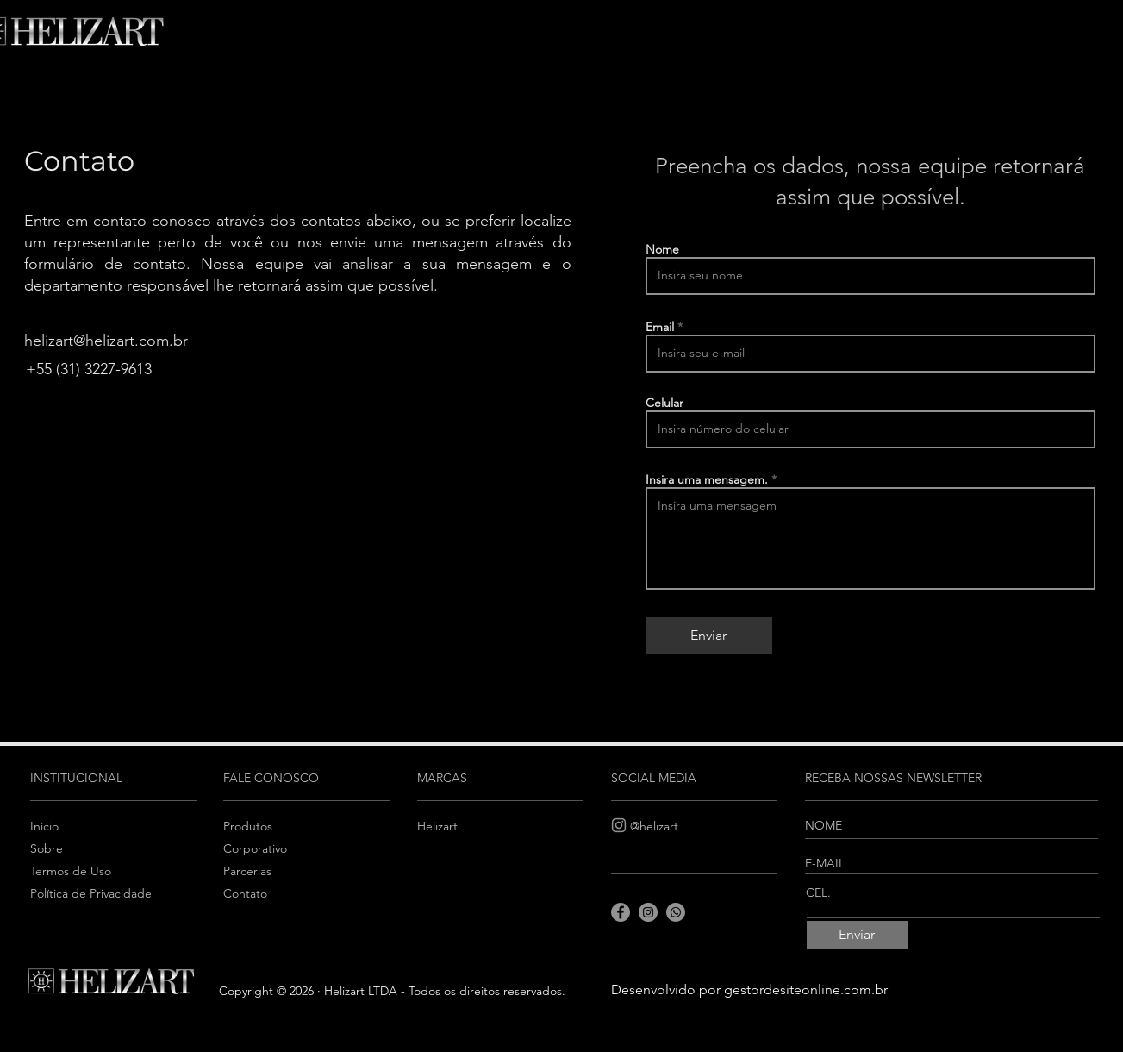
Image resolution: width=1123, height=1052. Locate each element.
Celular (664, 403)
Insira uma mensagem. (707, 479)
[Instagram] (618, 825)
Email (660, 327)
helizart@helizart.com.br (106, 340)
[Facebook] (620, 912)
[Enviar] (709, 635)
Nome (662, 249)
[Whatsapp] (675, 912)
